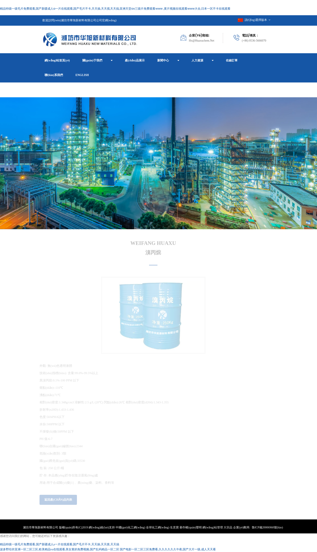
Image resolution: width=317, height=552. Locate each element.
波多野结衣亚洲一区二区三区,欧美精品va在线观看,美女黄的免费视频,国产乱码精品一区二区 (59, 549)
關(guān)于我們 (92, 60)
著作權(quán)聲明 (190, 527)
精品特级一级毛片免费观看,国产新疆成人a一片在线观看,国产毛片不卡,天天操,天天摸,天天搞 (59, 544)
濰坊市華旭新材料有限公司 (40, 527)
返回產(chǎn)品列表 (57, 499)
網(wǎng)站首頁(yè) (57, 60)
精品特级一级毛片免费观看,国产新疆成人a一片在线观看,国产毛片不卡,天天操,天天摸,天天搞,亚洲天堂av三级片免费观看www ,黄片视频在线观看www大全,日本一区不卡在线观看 (115, 8)
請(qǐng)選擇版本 (254, 20)
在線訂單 (232, 60)
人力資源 (197, 60)
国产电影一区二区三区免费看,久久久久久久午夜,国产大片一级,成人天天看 (168, 549)
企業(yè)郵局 (241, 527)
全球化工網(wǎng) (157, 527)
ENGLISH (82, 75)
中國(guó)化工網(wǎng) (130, 527)
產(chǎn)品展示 (135, 60)
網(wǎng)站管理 (213, 527)
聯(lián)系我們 (54, 75)
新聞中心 (163, 60)
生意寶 (174, 527)
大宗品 (228, 527)
